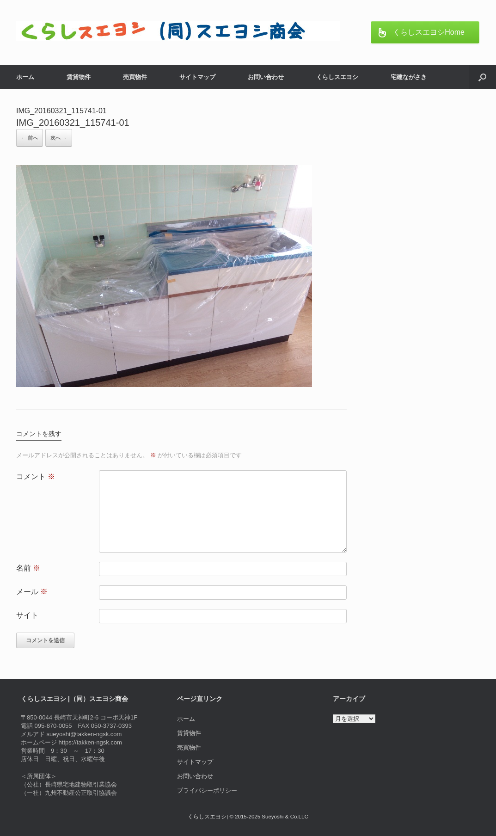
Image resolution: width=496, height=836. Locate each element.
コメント (35, 476)
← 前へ (29, 138)
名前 (28, 568)
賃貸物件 (79, 77)
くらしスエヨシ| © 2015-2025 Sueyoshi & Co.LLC (248, 816)
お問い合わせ (266, 77)
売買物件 (135, 77)
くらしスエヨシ (337, 77)
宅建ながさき (409, 77)
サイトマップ (197, 77)
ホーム (25, 77)
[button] (482, 77)
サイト (27, 615)
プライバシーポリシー (207, 790)
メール (32, 592)
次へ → (58, 138)
